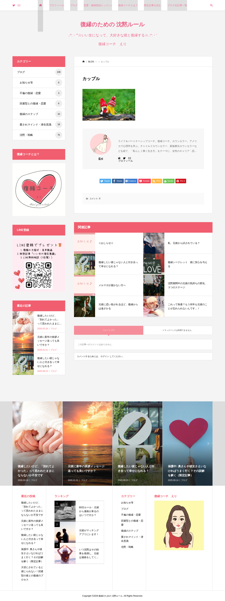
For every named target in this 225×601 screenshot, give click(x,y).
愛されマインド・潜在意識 (41, 124)
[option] (37, 443)
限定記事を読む (152, 5)
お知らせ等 (41, 82)
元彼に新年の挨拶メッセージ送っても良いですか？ (32, 524)
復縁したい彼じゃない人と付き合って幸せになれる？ (32, 539)
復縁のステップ (41, 114)
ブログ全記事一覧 (177, 5)
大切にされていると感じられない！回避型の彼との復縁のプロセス (32, 573)
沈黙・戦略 (41, 134)
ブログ (74, 5)
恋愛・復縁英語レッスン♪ (98, 5)
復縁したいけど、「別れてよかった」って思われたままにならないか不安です (32, 508)
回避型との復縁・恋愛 (41, 103)
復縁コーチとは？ (128, 5)
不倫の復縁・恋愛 (41, 93)
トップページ (40, 16)
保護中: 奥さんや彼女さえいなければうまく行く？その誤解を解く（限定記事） (32, 555)
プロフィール (56, 5)
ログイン (105, 356)
